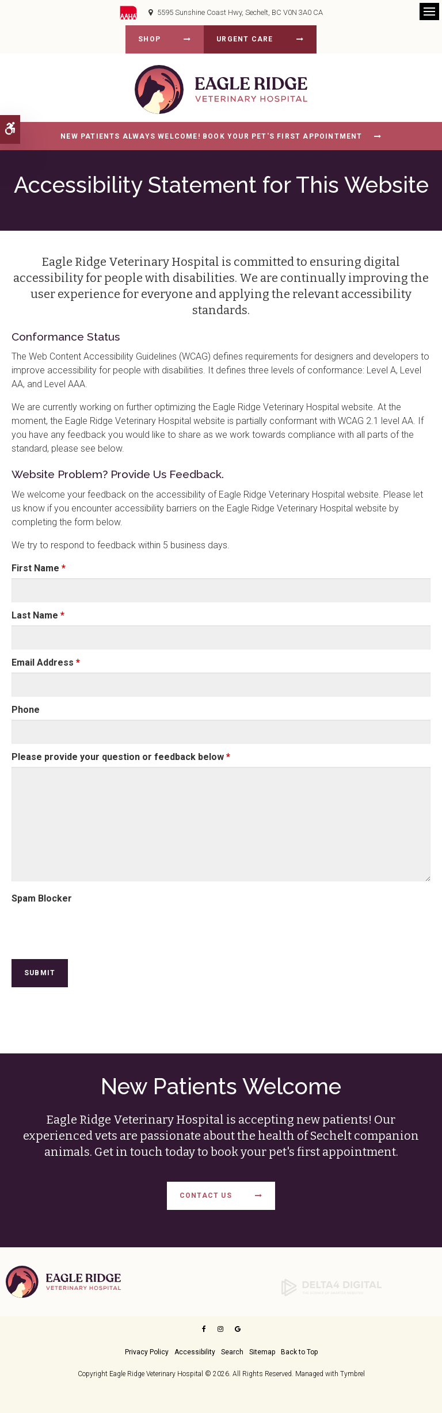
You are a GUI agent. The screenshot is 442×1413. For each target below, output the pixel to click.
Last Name (38, 615)
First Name (39, 568)
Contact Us (206, 1195)
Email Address (46, 662)
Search (232, 1352)
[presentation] (79, 925)
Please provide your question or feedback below (121, 756)
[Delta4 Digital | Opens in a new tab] (331, 1287)
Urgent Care (244, 39)
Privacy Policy (147, 1352)
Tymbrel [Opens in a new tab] (352, 1374)
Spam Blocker (42, 898)
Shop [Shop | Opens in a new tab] (149, 39)
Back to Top (299, 1352)
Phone (26, 709)
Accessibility (194, 1352)
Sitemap (262, 1352)
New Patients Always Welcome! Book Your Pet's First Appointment (211, 136)
